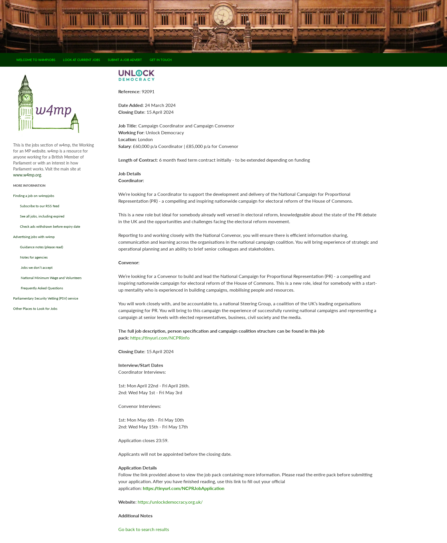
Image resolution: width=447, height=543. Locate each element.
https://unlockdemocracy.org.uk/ (170, 502)
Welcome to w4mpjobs (35, 60)
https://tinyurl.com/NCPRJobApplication (183, 488)
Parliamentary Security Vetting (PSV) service (45, 298)
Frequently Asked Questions (38, 288)
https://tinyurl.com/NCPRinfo (160, 337)
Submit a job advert (125, 60)
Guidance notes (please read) (38, 247)
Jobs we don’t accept (32, 267)
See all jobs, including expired (38, 216)
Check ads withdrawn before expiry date (46, 226)
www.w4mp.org (27, 174)
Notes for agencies (30, 257)
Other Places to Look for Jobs (35, 308)
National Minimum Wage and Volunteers (47, 278)
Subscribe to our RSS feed (36, 206)
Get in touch (161, 60)
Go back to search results (143, 529)
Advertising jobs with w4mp (34, 237)
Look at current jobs (81, 60)
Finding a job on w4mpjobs (33, 196)
